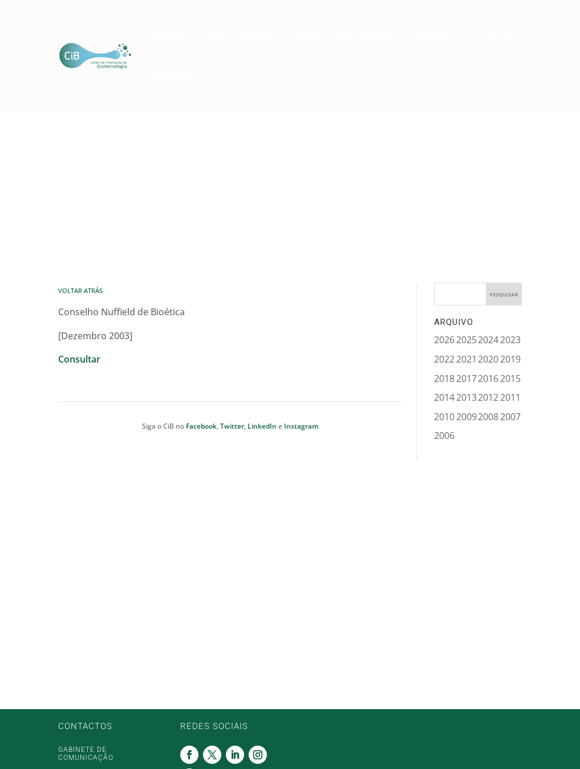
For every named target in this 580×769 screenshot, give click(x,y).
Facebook (464, 33)
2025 (466, 339)
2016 (488, 378)
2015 (510, 378)
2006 (444, 435)
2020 (488, 359)
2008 (488, 416)
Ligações (430, 33)
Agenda (377, 33)
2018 (444, 378)
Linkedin (495, 33)
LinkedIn (262, 426)
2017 (466, 378)
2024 (488, 339)
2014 (444, 397)
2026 (444, 339)
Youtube (464, 76)
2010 (444, 416)
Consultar (79, 359)
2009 (466, 416)
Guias (341, 33)
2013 (466, 397)
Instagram (511, 33)
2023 (510, 339)
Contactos (169, 76)
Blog (218, 33)
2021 (466, 359)
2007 (510, 416)
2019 (510, 359)
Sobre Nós (168, 33)
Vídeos (308, 33)
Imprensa (255, 33)
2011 (510, 397)
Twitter (479, 33)
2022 (444, 359)
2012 (488, 397)
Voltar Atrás (80, 290)
